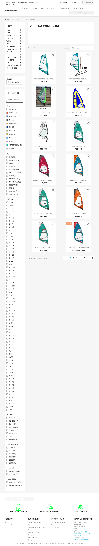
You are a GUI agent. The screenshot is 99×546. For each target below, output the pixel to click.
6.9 (11, 351)
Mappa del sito (32, 537)
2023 (12, 454)
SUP (41, 9)
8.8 (11, 394)
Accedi (53, 525)
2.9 (11, 230)
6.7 (12, 345)
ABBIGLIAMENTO (12, 65)
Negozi (30, 540)
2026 (12, 463)
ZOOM (12, 424)
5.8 (12, 317)
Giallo (12, 134)
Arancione (14, 124)
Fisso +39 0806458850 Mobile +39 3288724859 (21, 3)
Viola (12, 142)
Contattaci (31, 535)
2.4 (11, 215)
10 (11, 407)
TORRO (13, 430)
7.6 (11, 366)
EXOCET (13, 157)
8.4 (11, 382)
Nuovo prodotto (16, 471)
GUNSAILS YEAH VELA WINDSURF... (78, 214)
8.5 (11, 385)
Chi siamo (31, 530)
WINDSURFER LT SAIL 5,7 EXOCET (78, 113)
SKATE (9, 55)
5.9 (11, 320)
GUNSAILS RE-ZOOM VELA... (44, 247)
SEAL (12, 436)
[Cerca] (81, 12)
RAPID (12, 418)
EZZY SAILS (14, 160)
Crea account (55, 527)
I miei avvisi (54, 530)
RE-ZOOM (14, 421)
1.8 (11, 206)
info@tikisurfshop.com (81, 540)
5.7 (12, 314)
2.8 (11, 227)
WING (8, 41)
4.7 (11, 283)
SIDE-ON (13, 194)
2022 (12, 451)
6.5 (12, 339)
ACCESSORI (11, 57)
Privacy (30, 525)
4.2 (12, 267)
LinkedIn (28, 499)
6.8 (11, 348)
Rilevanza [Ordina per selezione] (82, 48)
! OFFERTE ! (78, 9)
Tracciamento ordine (58, 522)
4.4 (11, 274)
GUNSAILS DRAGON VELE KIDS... (43, 79)
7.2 (11, 360)
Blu (11, 127)
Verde (12, 131)
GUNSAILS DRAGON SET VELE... (78, 79)
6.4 (11, 335)
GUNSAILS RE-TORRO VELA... (43, 214)
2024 (12, 457)
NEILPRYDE (14, 179)
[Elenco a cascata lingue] (64, 2)
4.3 (11, 271)
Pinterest (15, 499)
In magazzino (15, 482)
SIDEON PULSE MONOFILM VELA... (44, 113)
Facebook (7, 499)
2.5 (11, 218)
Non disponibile (16, 485)
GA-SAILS (14, 167)
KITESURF (10, 38)
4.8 (12, 286)
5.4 (11, 305)
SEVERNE (14, 191)
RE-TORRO (14, 427)
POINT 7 (13, 185)
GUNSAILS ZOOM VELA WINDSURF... (78, 247)
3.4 (11, 246)
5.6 (12, 311)
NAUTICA (9, 52)
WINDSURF (26, 9)
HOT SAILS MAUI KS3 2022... (44, 146)
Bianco (13, 109)
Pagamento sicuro (34, 532)
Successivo (89, 258)
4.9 (11, 289)
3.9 (11, 258)
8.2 (11, 379)
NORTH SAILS (15, 182)
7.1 (11, 357)
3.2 (11, 240)
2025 (12, 460)
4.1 (11, 264)
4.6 (12, 280)
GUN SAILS (14, 170)
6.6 (11, 342)
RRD (11, 188)
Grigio (12, 149)
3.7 (12, 255)
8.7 (11, 391)
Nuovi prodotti (9, 525)
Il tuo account (57, 519)
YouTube (11, 499)
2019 (12, 448)
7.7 (11, 370)
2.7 (11, 224)
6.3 (11, 332)
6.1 (11, 326)
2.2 (11, 212)
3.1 (11, 236)
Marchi (9, 79)
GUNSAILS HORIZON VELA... (78, 180)
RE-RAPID (13, 440)
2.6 (11, 221)
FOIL (46, 9)
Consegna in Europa (34, 522)
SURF (35, 9)
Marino (13, 138)
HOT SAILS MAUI (16, 173)
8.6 (11, 388)
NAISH (12, 176)
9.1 (11, 401)
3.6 (12, 252)
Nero (12, 120)
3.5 (12, 249)
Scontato (14, 474)
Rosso (13, 113)
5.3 (12, 301)
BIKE (8, 63)
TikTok (32, 499)
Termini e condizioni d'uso (36, 527)
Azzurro (13, 116)
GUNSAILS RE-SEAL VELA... (78, 146)
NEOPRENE (54, 9)
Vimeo (19, 499)
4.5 (12, 277)
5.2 (12, 298)
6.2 (12, 329)
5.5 (12, 308)
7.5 (11, 363)
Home (9, 26)
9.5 (11, 404)
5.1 (11, 295)
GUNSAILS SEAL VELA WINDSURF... (44, 180)
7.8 (11, 373)
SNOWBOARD (11, 49)
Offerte (7, 522)
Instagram (24, 499)
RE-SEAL (13, 433)
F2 (11, 163)
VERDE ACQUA (15, 145)
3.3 (11, 243)
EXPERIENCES (66, 9)
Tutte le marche (15, 82)
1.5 (11, 202)
